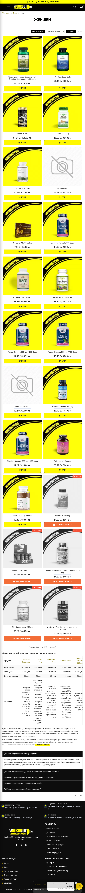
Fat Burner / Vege (51, 661)
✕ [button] (76, 883)
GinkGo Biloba (66, 661)
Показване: (71, 31)
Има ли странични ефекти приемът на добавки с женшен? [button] (30, 777)
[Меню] (8, 7)
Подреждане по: (37, 31)
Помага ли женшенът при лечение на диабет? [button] (25, 783)
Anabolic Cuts (38, 661)
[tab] (42, 754)
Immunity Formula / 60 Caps (79, 660)
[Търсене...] (74, 7)
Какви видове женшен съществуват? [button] (21, 754)
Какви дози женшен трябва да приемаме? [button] (23, 789)
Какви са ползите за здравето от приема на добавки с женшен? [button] (32, 772)
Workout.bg (6, 13)
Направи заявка (62, 525)
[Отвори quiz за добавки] (79, 886)
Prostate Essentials (26, 661)
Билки (15, 13)
